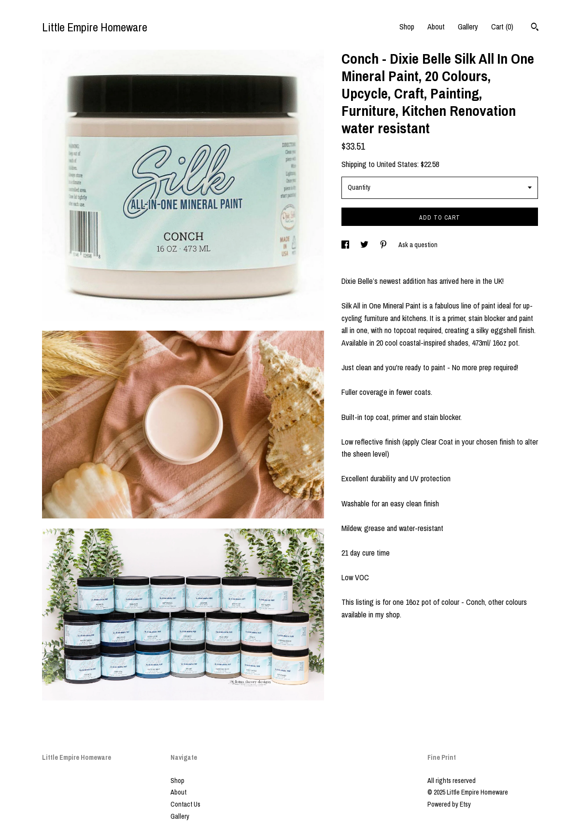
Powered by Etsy (449, 804)
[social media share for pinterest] (384, 244)
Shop (406, 26)
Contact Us (185, 804)
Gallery (468, 26)
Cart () (502, 26)
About (436, 26)
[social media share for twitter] (365, 244)
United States (397, 164)
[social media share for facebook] (346, 244)
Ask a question (418, 244)
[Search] (534, 28)
